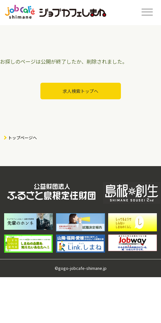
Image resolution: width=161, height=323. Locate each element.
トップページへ (22, 138)
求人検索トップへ (80, 91)
